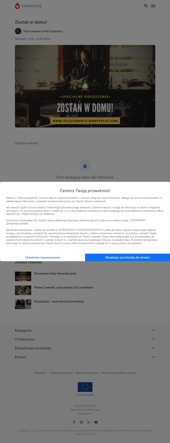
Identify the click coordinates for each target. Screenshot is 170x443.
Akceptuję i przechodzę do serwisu (127, 257)
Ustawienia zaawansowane (42, 257)
